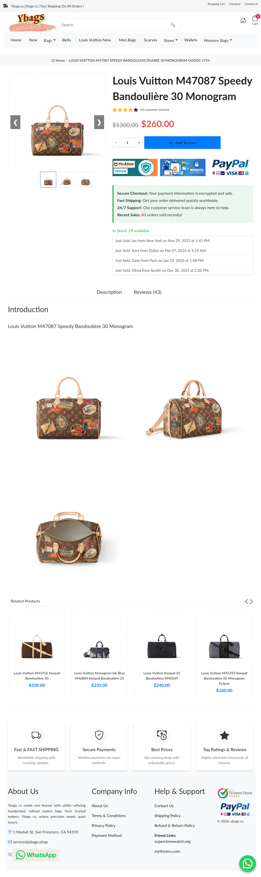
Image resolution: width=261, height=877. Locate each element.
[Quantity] (127, 142)
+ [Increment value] (139, 142)
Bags (48, 40)
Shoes (169, 40)
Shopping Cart (216, 3)
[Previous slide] (246, 601)
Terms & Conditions (109, 815)
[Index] (243, 20)
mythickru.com (167, 851)
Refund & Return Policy (174, 825)
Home (16, 39)
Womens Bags (216, 40)
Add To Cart (182, 142)
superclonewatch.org (172, 841)
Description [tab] (109, 292)
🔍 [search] (173, 24)
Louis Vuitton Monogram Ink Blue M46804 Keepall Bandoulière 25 (99, 675)
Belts (66, 39)
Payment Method (107, 835)
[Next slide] (251, 601)
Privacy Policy (104, 825)
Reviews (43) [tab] (147, 292)
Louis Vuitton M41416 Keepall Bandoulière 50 (37, 675)
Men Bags (127, 39)
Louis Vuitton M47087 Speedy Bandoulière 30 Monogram (70, 326)
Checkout (235, 3)
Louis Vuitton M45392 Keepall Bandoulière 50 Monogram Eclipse (224, 678)
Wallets (190, 39)
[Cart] (255, 20)
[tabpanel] (37, 655)
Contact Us (251, 3)
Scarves (150, 39)
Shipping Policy (167, 815)
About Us (100, 805)
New (33, 39)
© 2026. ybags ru (230, 821)
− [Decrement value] (116, 142)
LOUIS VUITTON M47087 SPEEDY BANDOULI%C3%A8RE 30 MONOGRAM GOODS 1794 (139, 60)
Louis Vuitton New (95, 39)
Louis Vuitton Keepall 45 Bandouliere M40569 (162, 675)
